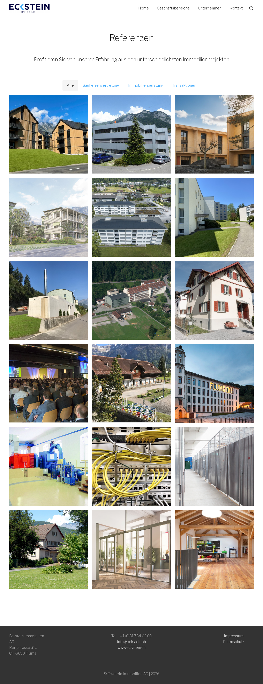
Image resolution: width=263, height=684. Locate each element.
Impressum (233, 636)
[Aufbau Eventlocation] (48, 383)
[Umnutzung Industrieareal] (131, 300)
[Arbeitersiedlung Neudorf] (214, 300)
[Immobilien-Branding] (214, 383)
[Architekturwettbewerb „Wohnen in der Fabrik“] (131, 549)
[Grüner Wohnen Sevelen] (214, 134)
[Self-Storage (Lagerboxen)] (214, 466)
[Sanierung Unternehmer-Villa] (48, 549)
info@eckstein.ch (131, 642)
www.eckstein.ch (131, 647)
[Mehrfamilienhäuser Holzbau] (48, 134)
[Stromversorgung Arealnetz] (131, 466)
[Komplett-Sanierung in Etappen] (131, 217)
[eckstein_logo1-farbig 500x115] (29, 8)
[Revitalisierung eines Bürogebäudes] (131, 134)
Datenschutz (233, 642)
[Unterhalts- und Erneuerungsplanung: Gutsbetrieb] (131, 383)
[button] (251, 8)
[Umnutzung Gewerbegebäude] (214, 549)
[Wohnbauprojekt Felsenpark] (48, 217)
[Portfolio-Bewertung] (214, 217)
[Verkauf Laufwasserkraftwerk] (48, 466)
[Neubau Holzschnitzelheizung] (48, 300)
